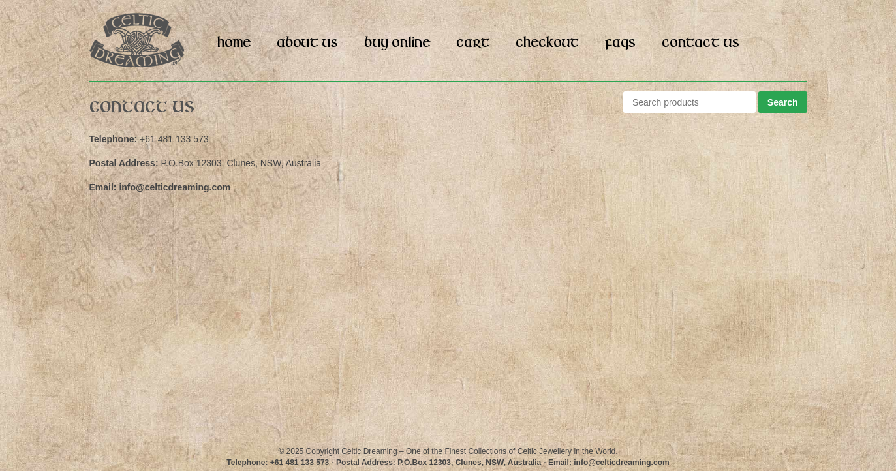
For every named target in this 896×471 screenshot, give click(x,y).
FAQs (620, 43)
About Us (307, 43)
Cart (472, 43)
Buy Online (397, 43)
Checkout (547, 43)
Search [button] (782, 102)
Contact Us (700, 43)
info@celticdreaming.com (174, 187)
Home (234, 43)
